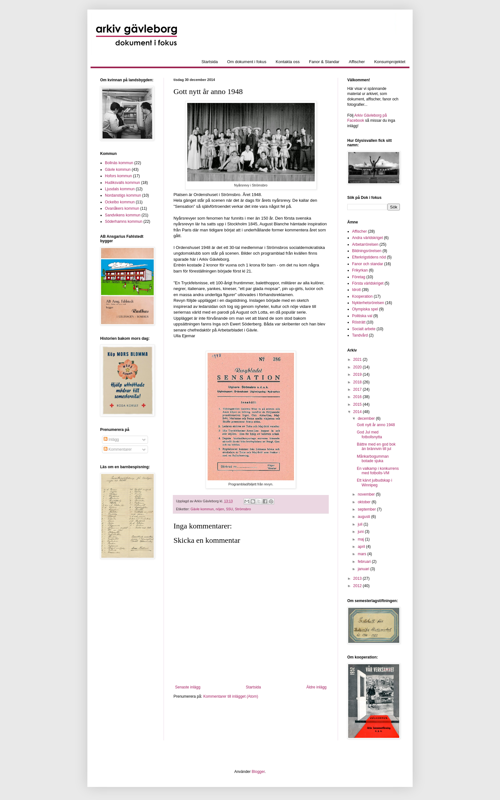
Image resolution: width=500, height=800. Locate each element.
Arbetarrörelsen (365, 244)
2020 (358, 367)
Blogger (258, 771)
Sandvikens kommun (122, 215)
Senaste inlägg (187, 687)
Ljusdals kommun (120, 189)
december (367, 418)
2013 (358, 578)
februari (365, 561)
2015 (358, 404)
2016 (358, 397)
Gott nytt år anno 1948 (376, 425)
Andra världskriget (367, 238)
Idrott (356, 289)
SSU (229, 509)
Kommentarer (118, 449)
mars (362, 554)
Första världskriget (368, 283)
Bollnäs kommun (119, 163)
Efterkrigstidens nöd (369, 257)
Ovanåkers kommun (122, 208)
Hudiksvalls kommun (122, 182)
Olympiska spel (365, 309)
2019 (358, 374)
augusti (364, 516)
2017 (358, 389)
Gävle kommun (202, 509)
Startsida (210, 61)
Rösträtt (358, 322)
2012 (358, 586)
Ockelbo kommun (120, 202)
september (367, 509)
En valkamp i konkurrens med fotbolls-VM (378, 470)
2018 (358, 382)
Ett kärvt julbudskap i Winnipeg (374, 482)
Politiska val (362, 316)
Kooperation (362, 296)
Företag (358, 277)
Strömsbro (243, 509)
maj (361, 539)
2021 (358, 359)
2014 (358, 412)
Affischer (357, 61)
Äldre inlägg (316, 687)
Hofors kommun (118, 176)
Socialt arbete (363, 329)
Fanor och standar (367, 264)
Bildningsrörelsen (366, 251)
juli (361, 524)
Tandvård (360, 335)
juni (361, 531)
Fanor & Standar (324, 61)
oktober (364, 502)
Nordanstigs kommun (123, 195)
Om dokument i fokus (246, 61)
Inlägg (111, 439)
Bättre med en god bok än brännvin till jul (376, 446)
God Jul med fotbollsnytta (369, 434)
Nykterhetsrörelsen (368, 303)
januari (364, 569)
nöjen (220, 509)
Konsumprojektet (389, 61)
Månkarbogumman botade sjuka (373, 458)
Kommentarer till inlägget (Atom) (230, 696)
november (367, 494)
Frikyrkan (360, 270)
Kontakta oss (288, 61)
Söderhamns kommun (123, 221)
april (362, 546)
